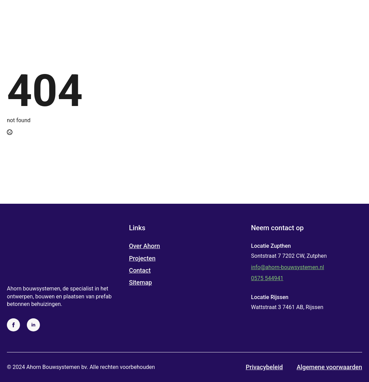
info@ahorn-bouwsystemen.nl (287, 267)
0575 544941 (267, 278)
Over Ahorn (144, 246)
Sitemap (140, 282)
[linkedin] (33, 324)
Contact (140, 270)
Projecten (142, 258)
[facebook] (13, 324)
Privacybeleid (264, 367)
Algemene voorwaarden (329, 367)
